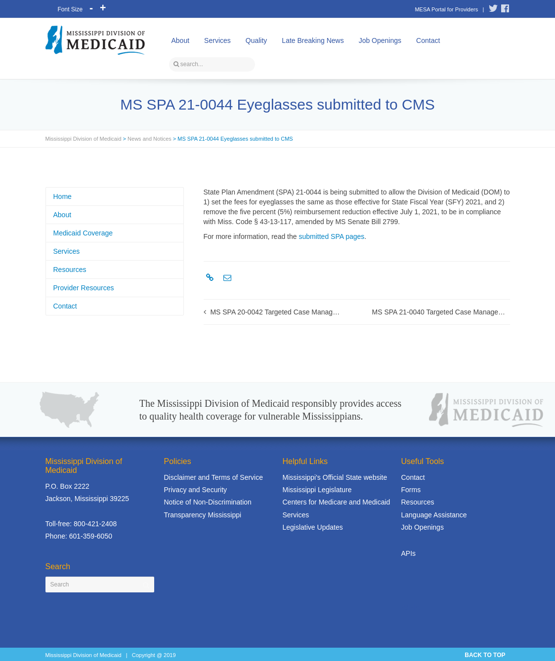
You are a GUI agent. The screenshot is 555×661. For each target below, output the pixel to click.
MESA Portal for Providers (446, 9)
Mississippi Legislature (317, 490)
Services (217, 40)
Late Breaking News (312, 40)
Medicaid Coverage (83, 233)
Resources (69, 269)
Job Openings (380, 40)
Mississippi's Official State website (335, 477)
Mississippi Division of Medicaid (83, 139)
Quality (256, 40)
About (180, 40)
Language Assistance (434, 515)
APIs (408, 553)
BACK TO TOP (485, 655)
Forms (411, 490)
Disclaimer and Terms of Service (213, 477)
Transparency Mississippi (203, 515)
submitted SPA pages (331, 236)
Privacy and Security (195, 490)
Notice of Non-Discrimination (208, 502)
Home (62, 196)
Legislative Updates (313, 527)
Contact (428, 40)
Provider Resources (83, 288)
